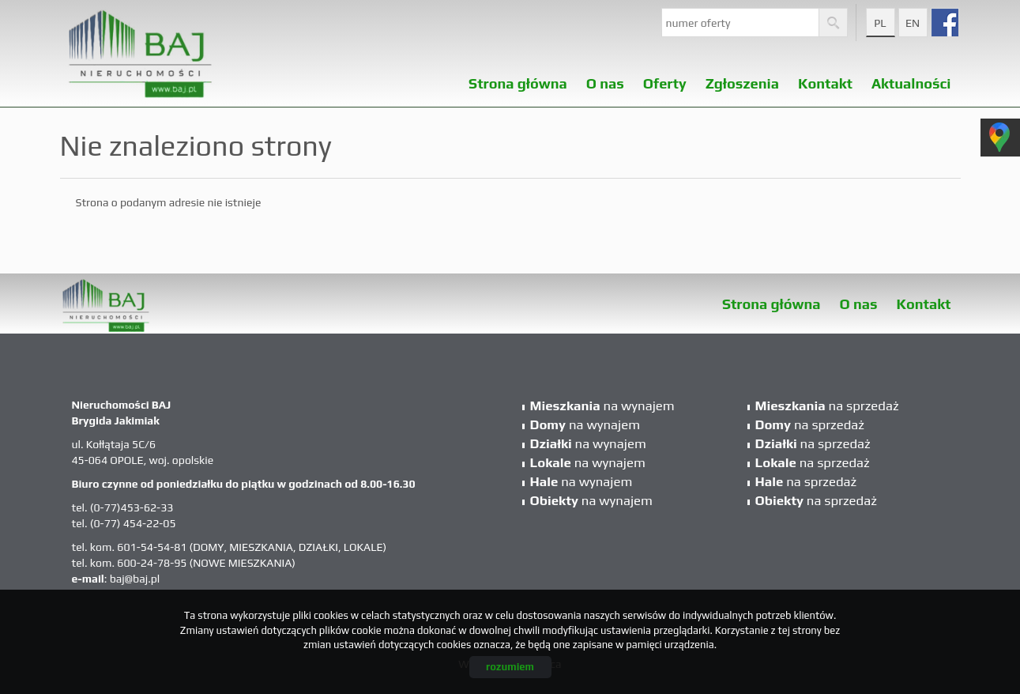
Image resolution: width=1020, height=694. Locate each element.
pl (880, 23)
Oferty (665, 79)
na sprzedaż (827, 405)
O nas (605, 79)
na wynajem (602, 405)
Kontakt (825, 79)
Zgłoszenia (742, 79)
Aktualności (911, 79)
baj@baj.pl (135, 578)
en (912, 23)
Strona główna (518, 79)
